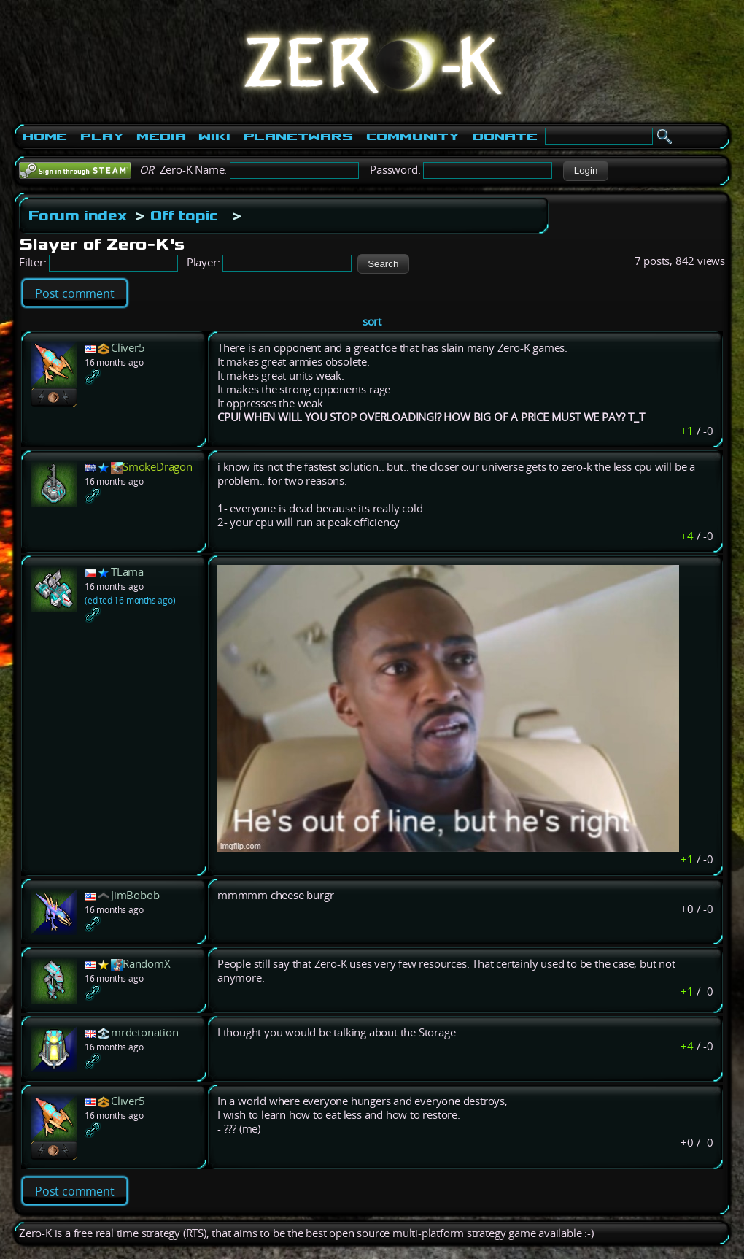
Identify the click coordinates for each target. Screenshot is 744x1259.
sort (372, 321)
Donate (505, 136)
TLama (127, 572)
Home (45, 136)
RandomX (147, 964)
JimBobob (135, 895)
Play (101, 136)
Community (413, 136)
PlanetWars (298, 136)
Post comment (75, 293)
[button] (585, 171)
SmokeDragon (158, 467)
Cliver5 (128, 348)
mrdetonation (145, 1032)
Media (160, 136)
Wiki (214, 136)
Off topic (184, 215)
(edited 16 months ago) (130, 600)
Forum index (77, 215)
